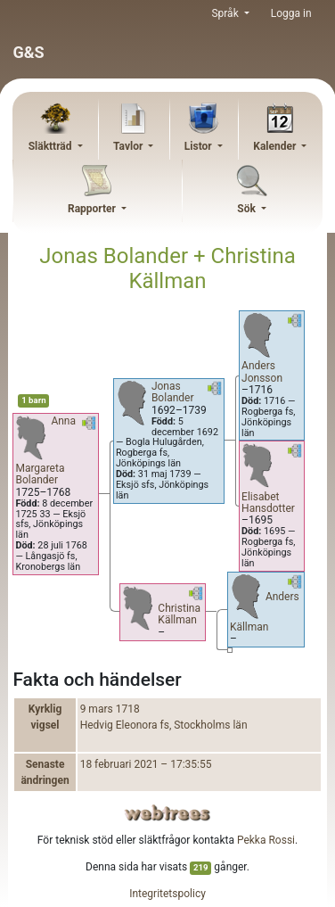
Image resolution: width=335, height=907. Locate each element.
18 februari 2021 (119, 764)
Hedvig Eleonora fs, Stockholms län (164, 725)
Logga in (291, 13)
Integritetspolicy (167, 893)
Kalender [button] (275, 146)
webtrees (167, 813)
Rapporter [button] (93, 208)
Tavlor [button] (129, 146)
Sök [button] (247, 208)
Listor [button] (199, 146)
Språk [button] (226, 13)
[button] (89, 426)
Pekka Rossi (266, 840)
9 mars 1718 (110, 709)
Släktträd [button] (52, 146)
